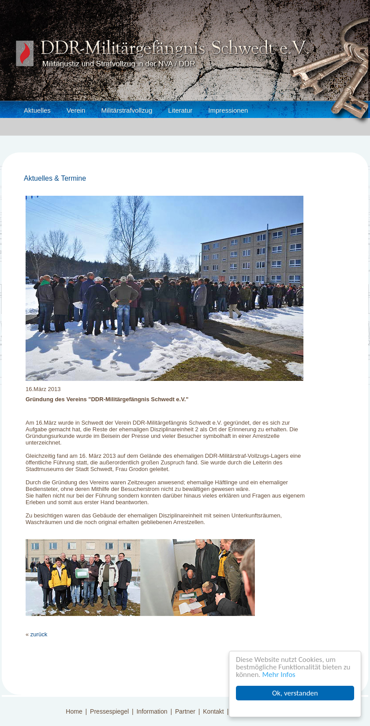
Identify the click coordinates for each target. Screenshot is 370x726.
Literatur (180, 110)
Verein (76, 110)
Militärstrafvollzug (126, 110)
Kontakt (213, 711)
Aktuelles (37, 110)
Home (74, 711)
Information (151, 711)
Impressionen (228, 110)
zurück (38, 634)
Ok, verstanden (295, 693)
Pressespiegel (109, 711)
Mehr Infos (278, 674)
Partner (185, 711)
